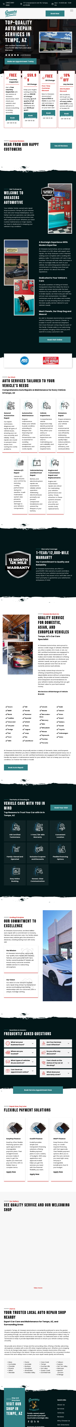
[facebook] (28, 1422)
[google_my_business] (38, 1422)
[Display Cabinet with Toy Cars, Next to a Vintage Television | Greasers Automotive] (55, 1269)
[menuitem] (64, 1405)
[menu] (71, 10)
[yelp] (34, 1422)
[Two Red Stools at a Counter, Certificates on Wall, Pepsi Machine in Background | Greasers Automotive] (55, 1236)
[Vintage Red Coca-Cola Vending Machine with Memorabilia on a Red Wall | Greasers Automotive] (21, 1236)
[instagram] (31, 1422)
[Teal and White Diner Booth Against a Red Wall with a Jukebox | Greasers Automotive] (21, 1269)
